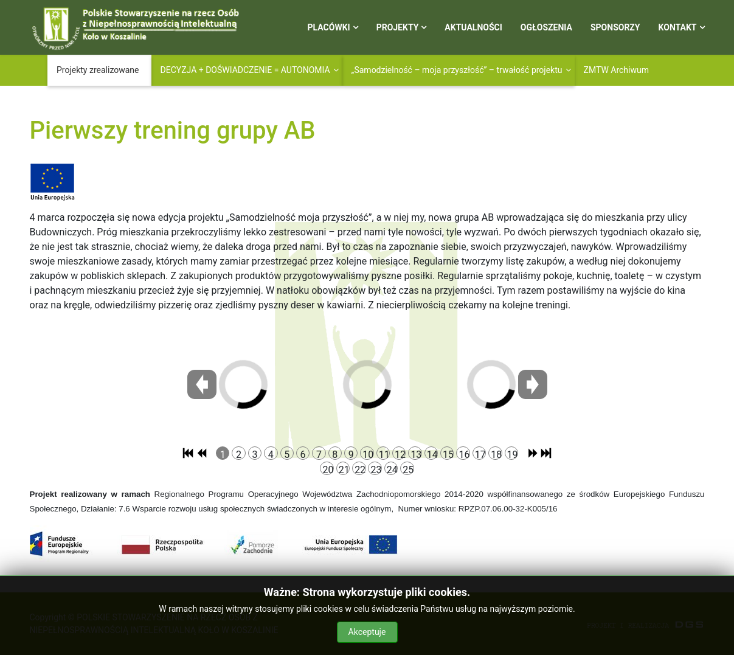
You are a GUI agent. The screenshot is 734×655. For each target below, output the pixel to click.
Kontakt (678, 27)
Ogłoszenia (546, 27)
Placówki (329, 27)
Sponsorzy (615, 27)
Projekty (397, 27)
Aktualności (473, 27)
